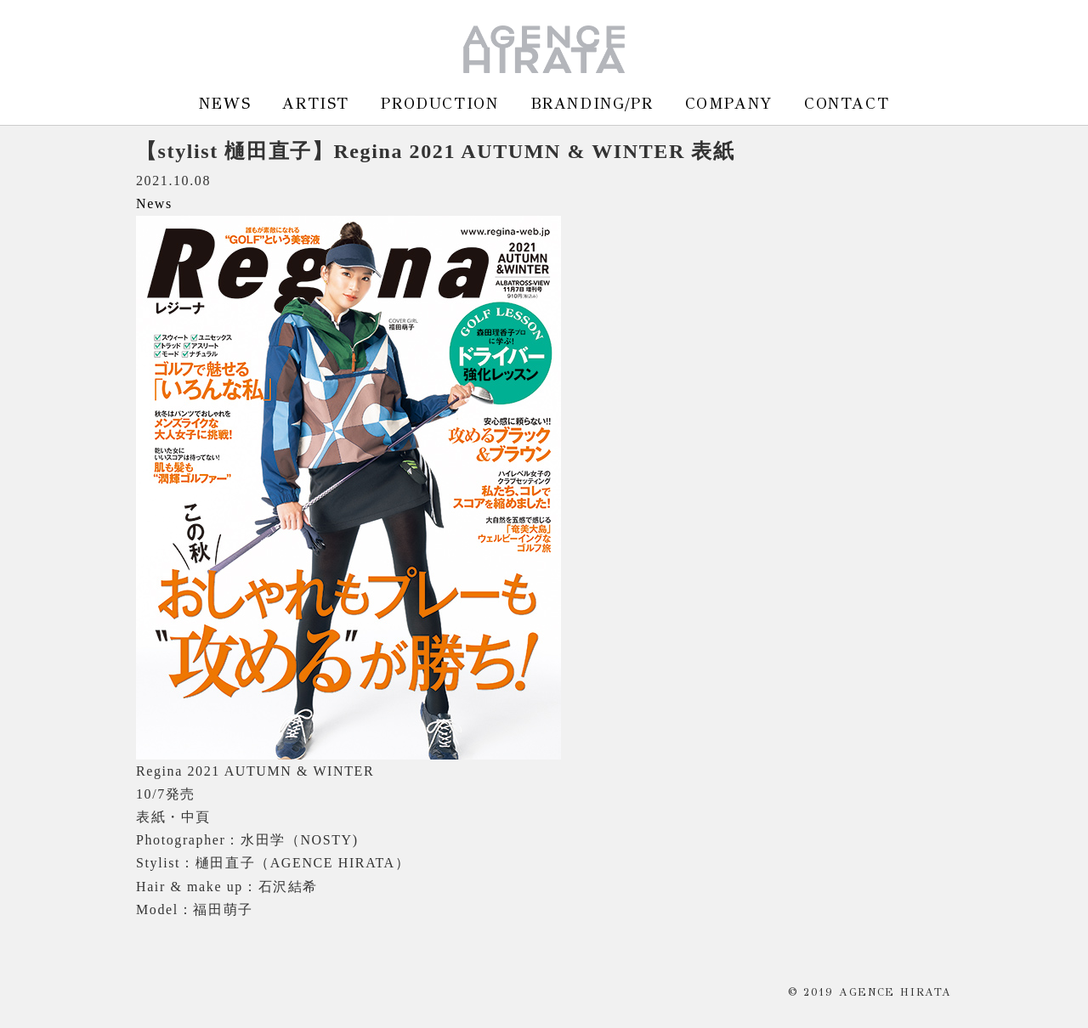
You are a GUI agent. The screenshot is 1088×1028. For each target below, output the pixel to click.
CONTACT (846, 103)
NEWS (225, 103)
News (154, 203)
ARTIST (315, 103)
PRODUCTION (439, 103)
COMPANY (729, 103)
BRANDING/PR (592, 103)
